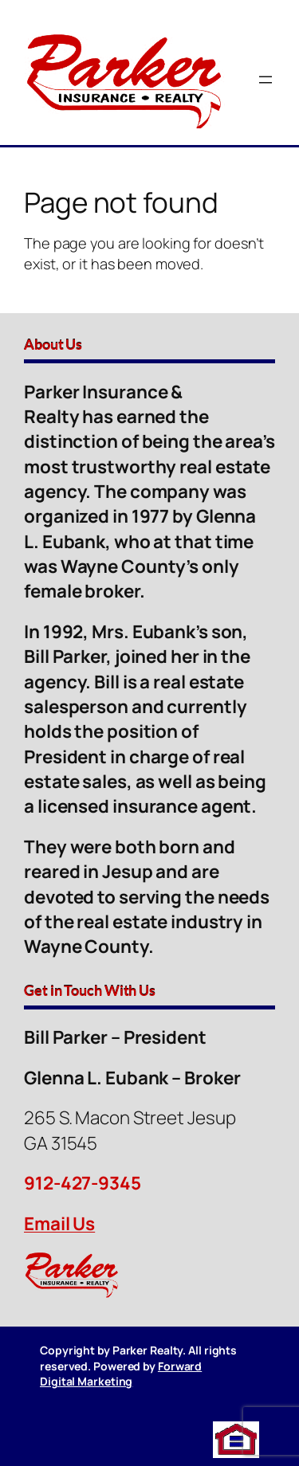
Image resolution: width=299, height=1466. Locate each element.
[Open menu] (265, 79)
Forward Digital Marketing (121, 1374)
